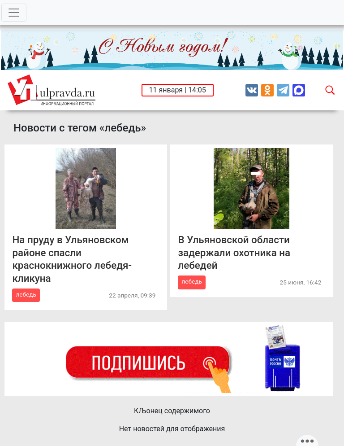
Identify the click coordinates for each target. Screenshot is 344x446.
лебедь (26, 294)
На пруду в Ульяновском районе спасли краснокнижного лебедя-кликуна (72, 259)
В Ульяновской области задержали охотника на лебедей (234, 252)
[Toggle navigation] (13, 13)
